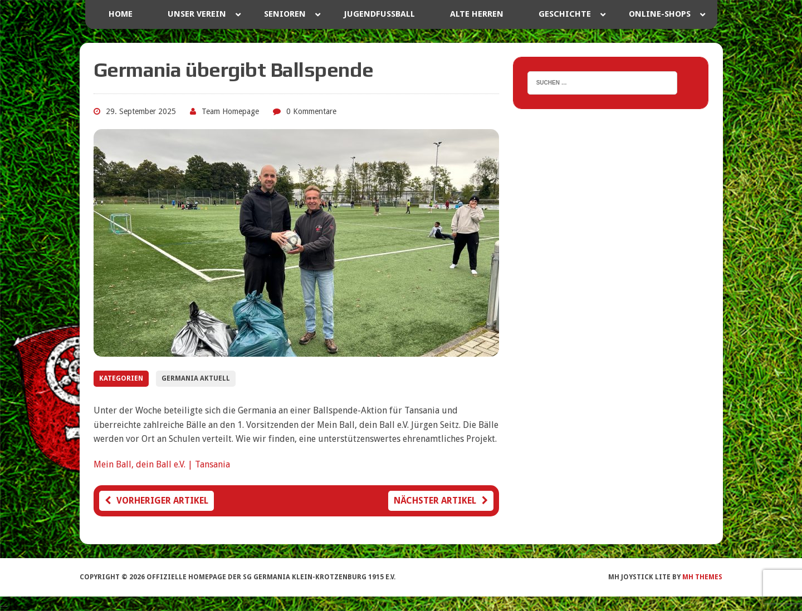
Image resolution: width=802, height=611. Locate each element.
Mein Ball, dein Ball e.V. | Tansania (162, 464)
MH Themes (702, 577)
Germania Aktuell (196, 378)
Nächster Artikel (441, 500)
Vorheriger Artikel (156, 500)
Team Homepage (230, 111)
